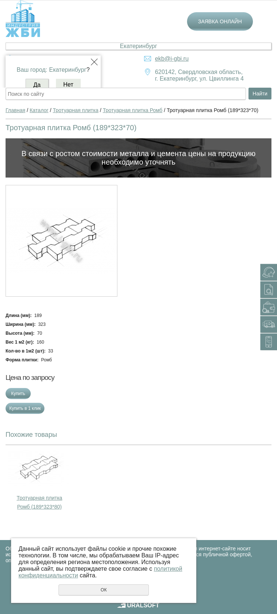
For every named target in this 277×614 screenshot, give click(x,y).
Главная (15, 110)
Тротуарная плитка (76, 110)
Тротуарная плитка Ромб (132, 110)
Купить (18, 393)
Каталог (39, 110)
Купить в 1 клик (25, 408)
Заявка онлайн (220, 21)
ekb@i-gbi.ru (171, 58)
